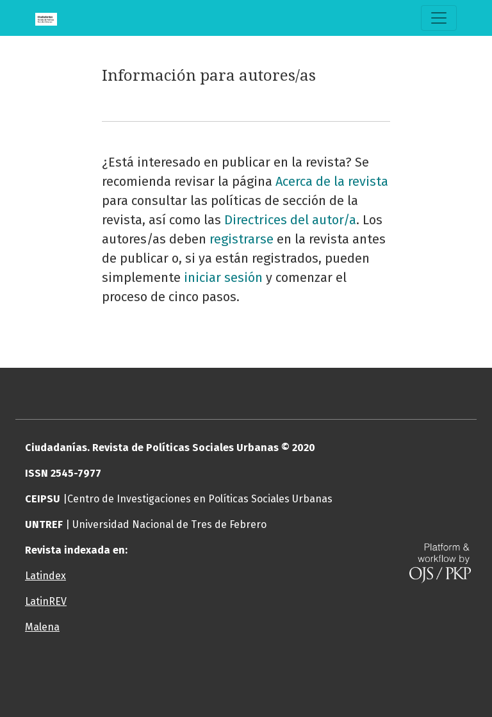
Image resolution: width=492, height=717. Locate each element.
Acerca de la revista (331, 181)
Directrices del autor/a (290, 219)
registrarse (241, 239)
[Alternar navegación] (439, 18)
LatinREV (46, 601)
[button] (207, 678)
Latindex (45, 576)
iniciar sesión (223, 277)
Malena (42, 627)
